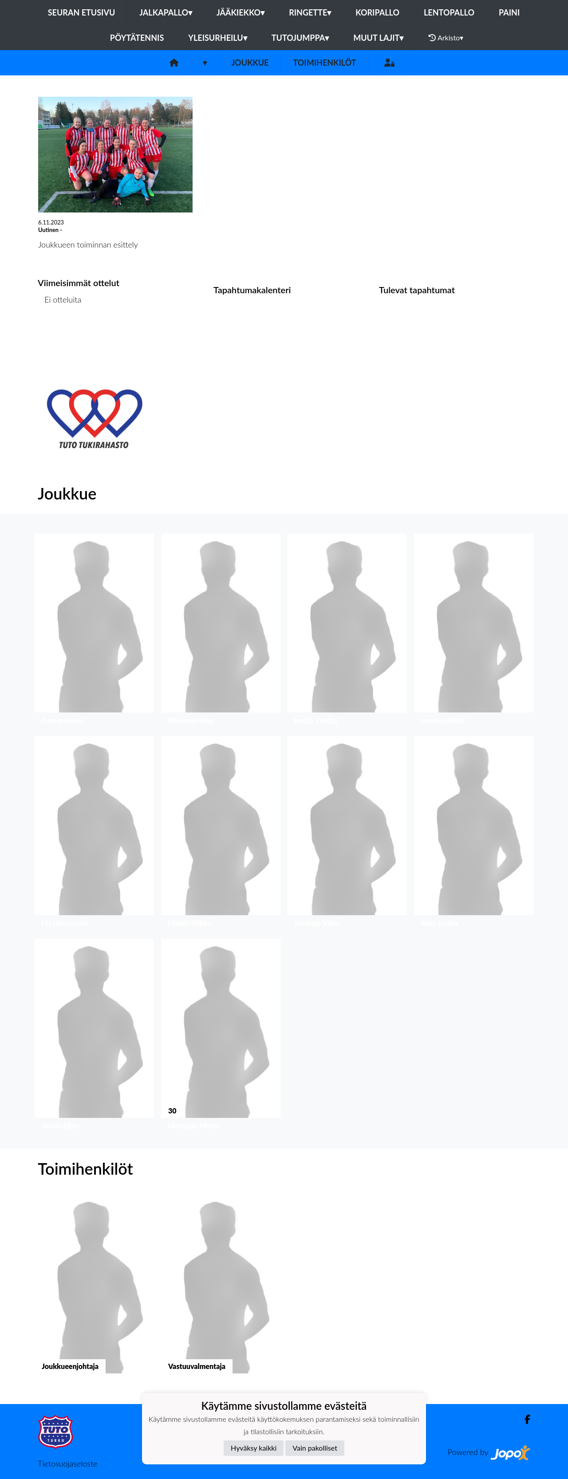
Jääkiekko (240, 12)
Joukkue (249, 62)
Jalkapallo (165, 12)
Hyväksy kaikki (253, 1448)
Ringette (310, 12)
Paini (509, 12)
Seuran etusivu (81, 12)
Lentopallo (449, 12)
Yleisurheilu (217, 38)
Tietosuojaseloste (67, 1463)
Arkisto (446, 37)
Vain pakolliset (314, 1448)
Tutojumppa (300, 38)
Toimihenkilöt (324, 62)
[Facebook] (523, 1419)
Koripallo (377, 12)
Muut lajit (378, 38)
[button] (94, 631)
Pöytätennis (137, 38)
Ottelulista (59, 334)
